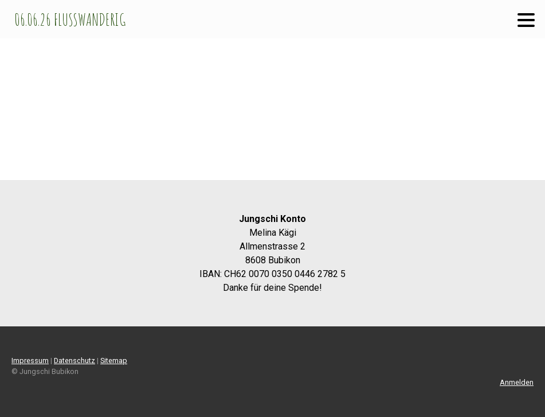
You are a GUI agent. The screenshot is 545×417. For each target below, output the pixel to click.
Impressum (30, 360)
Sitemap (113, 360)
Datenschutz (74, 360)
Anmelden (517, 382)
